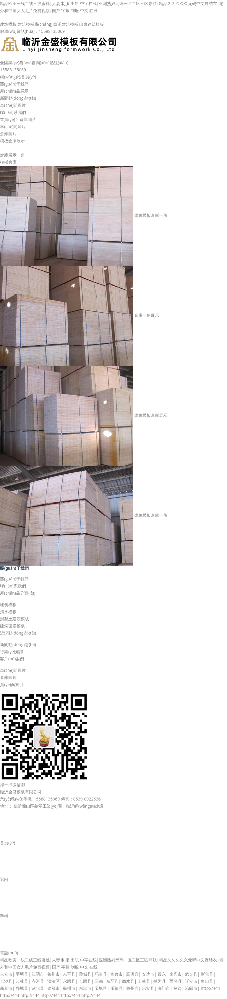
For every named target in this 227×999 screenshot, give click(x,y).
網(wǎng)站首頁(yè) (18, 77)
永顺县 (69, 981)
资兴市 (116, 974)
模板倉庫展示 (12, 140)
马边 (178, 988)
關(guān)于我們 (14, 84)
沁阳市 (191, 988)
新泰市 (6, 988)
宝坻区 (101, 988)
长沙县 (6, 981)
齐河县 (38, 981)
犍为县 (159, 981)
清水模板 (8, 611)
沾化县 (38, 988)
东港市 (85, 988)
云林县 (22, 981)
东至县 (69, 974)
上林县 (144, 981)
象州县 (132, 988)
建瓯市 (53, 988)
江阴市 (38, 974)
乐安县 (148, 988)
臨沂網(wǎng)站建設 (84, 806)
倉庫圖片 (28, 119)
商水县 (128, 981)
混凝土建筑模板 (14, 619)
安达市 (148, 974)
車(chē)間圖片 (13, 105)
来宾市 (175, 974)
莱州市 (53, 974)
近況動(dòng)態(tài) (18, 633)
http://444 (210, 988)
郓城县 (22, 988)
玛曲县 (101, 974)
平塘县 (22, 974)
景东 (162, 974)
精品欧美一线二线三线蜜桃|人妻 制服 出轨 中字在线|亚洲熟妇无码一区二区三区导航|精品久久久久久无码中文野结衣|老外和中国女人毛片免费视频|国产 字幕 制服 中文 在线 (111, 7)
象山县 (207, 981)
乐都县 (116, 988)
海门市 (164, 988)
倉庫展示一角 (12, 155)
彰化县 (207, 974)
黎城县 (85, 974)
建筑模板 (8, 604)
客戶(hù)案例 (12, 658)
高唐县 (132, 974)
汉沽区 (53, 981)
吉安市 (6, 974)
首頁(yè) (7, 119)
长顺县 (85, 981)
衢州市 (69, 988)
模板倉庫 (8, 162)
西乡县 (175, 981)
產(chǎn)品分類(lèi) (17, 593)
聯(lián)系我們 (13, 112)
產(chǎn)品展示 (14, 91)
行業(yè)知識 (11, 651)
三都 (99, 981)
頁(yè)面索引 (11, 684)
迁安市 (191, 981)
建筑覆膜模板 (12, 626)
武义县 (191, 974)
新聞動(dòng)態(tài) (18, 98)
